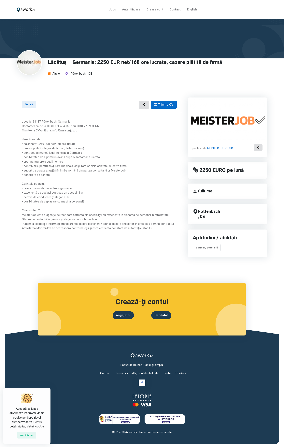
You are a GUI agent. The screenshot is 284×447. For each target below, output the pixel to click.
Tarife (167, 373)
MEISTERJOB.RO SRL (220, 148)
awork (133, 432)
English (192, 9)
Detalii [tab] (29, 104)
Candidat (161, 315)
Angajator (123, 315)
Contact (175, 9)
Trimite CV (163, 104)
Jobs (112, 9)
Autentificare (131, 9)
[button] (144, 105)
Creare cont (155, 9)
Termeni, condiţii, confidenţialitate (137, 373)
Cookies (181, 373)
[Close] (26, 435)
